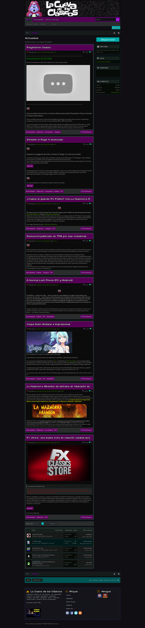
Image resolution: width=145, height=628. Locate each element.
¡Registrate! (108, 39)
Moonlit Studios (72, 361)
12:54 (54, 52)
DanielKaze (40, 285)
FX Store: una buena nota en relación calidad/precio (60, 437)
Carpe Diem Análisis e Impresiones (48, 324)
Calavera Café (53, 550)
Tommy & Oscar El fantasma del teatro (43, 555)
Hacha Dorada (41, 204)
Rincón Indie (37, 541)
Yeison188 (89, 562)
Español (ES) (36, 580)
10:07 (62, 391)
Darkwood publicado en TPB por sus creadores (56, 236)
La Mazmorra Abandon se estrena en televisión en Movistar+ (65, 386)
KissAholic (35, 536)
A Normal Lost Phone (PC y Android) (50, 280)
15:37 (58, 329)
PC (62, 191)
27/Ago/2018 (46, 144)
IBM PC (47, 557)
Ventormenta (40, 329)
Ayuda (101, 580)
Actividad (42, 24)
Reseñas (50, 316)
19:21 (58, 204)
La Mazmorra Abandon (52, 214)
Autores (54, 24)
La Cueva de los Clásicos (103, 62)
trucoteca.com (36, 550)
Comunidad (38, 19)
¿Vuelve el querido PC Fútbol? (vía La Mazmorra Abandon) (63, 198)
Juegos (57, 132)
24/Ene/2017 (54, 391)
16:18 (55, 144)
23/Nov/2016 (49, 442)
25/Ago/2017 (46, 241)
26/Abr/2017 (48, 285)
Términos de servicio (110, 580)
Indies (56, 191)
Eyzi (55, 361)
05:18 (58, 442)
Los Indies (51, 543)
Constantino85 (115, 92)
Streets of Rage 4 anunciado (45, 139)
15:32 (56, 285)
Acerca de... (70, 608)
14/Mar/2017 (49, 329)
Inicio (28, 19)
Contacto (95, 580)
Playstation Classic (39, 47)
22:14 (55, 241)
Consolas (49, 132)
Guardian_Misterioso (33, 214)
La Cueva (49, 430)
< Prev (36, 523)
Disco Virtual (52, 19)
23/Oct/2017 (50, 204)
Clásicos (40, 132)
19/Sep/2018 (46, 52)
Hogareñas (49, 536)
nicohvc (39, 52)
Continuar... (86, 132)
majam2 (34, 557)
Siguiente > (53, 523)
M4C (33, 565)
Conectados (104, 46)
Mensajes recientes (32, 24)
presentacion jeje (37, 548)
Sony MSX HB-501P (37, 534)
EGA (28, 580)
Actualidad (30, 132)
